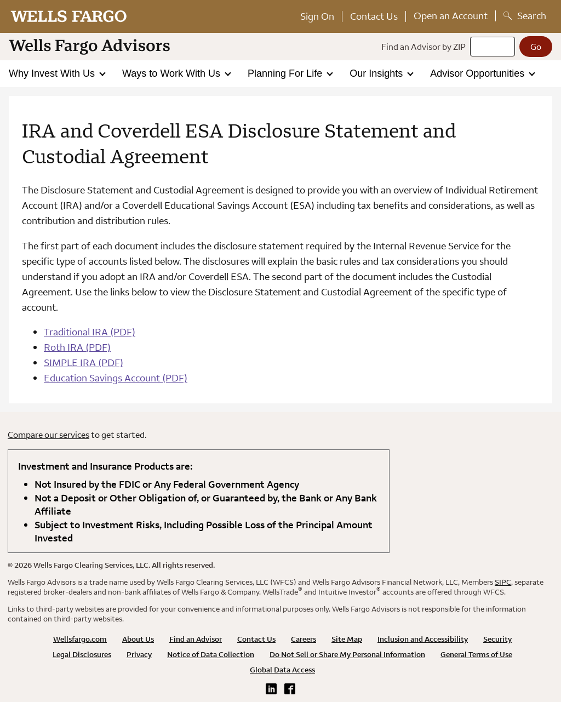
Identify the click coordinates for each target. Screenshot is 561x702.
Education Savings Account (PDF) (115, 378)
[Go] (535, 46)
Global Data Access (282, 670)
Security (497, 639)
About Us (138, 639)
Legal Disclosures (82, 654)
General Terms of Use (476, 654)
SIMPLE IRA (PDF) (83, 362)
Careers (303, 639)
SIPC (503, 582)
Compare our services (48, 434)
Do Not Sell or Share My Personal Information (347, 654)
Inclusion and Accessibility (422, 639)
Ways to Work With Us (172, 73)
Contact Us (374, 16)
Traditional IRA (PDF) (89, 332)
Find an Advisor (195, 639)
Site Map (346, 639)
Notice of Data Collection (210, 654)
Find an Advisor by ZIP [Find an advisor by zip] (423, 46)
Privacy (139, 654)
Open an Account (451, 15)
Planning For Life (286, 73)
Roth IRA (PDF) (77, 347)
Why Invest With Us (53, 73)
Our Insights (377, 73)
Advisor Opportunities (478, 73)
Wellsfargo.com (80, 639)
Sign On (317, 16)
